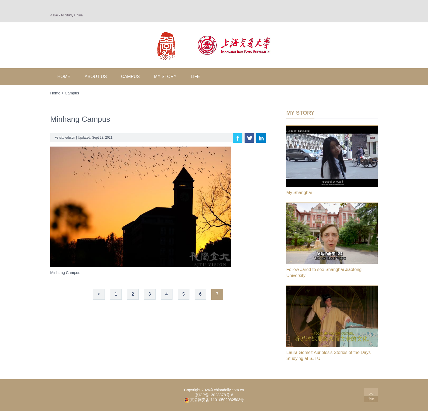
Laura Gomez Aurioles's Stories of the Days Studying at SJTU (328, 355)
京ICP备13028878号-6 (214, 395)
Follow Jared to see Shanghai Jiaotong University (324, 272)
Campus (130, 76)
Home (63, 76)
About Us (96, 76)
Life (195, 76)
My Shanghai (299, 192)
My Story (165, 76)
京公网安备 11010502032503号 (217, 400)
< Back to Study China (66, 15)
